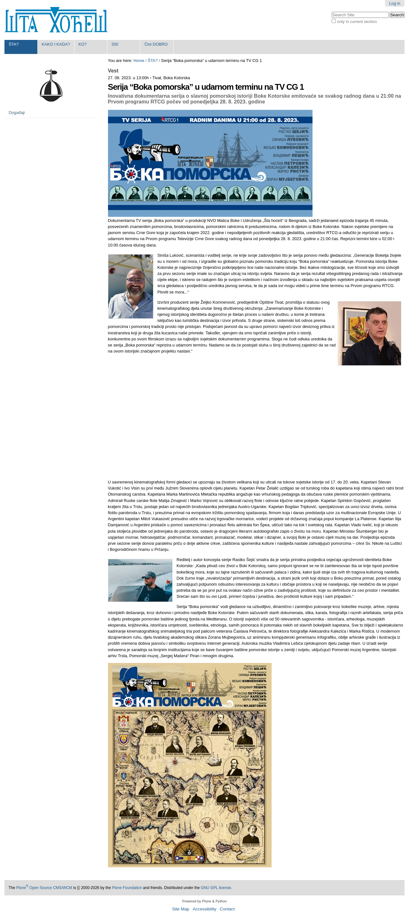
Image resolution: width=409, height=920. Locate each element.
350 (115, 44)
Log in (394, 3)
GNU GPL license (216, 888)
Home (139, 60)
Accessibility (204, 909)
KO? (82, 44)
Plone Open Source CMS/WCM (44, 888)
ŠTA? (14, 44)
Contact (227, 909)
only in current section (357, 21)
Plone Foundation (127, 888)
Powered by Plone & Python (204, 901)
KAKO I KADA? (56, 44)
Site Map (180, 909)
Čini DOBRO (156, 44)
